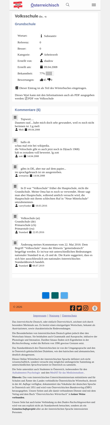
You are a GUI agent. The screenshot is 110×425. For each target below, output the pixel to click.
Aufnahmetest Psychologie (26, 372)
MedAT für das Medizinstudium (67, 372)
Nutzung (54, 315)
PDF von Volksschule (41, 98)
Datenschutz (69, 315)
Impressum (39, 315)
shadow (48, 60)
